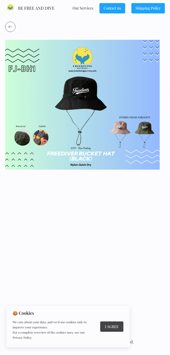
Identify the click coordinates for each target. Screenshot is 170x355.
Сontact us (112, 8)
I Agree (111, 326)
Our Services (82, 8)
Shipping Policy (148, 8)
